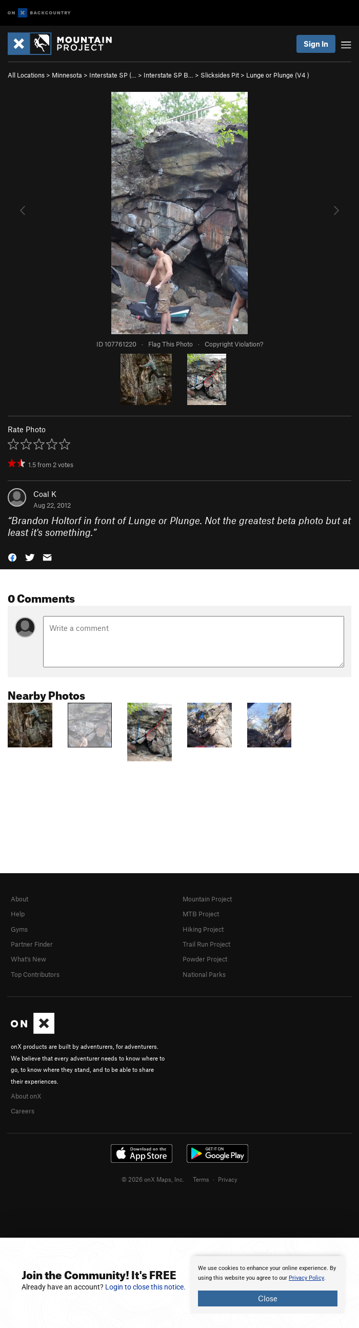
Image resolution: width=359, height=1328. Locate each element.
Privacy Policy (306, 1278)
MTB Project (201, 914)
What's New (28, 959)
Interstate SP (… (112, 75)
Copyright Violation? (234, 344)
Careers (22, 1111)
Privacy (227, 1179)
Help (18, 914)
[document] (267, 1284)
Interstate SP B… (168, 75)
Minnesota (67, 75)
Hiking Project (203, 929)
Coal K (44, 493)
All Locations (26, 75)
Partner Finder (32, 944)
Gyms (19, 929)
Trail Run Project (206, 944)
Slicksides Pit (220, 75)
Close (267, 1298)
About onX (26, 1096)
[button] (12, 556)
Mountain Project (207, 899)
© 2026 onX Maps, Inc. (153, 1179)
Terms (201, 1179)
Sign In (316, 43)
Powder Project (205, 959)
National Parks (204, 974)
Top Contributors (35, 974)
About (19, 899)
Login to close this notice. (145, 1287)
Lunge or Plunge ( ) (277, 75)
